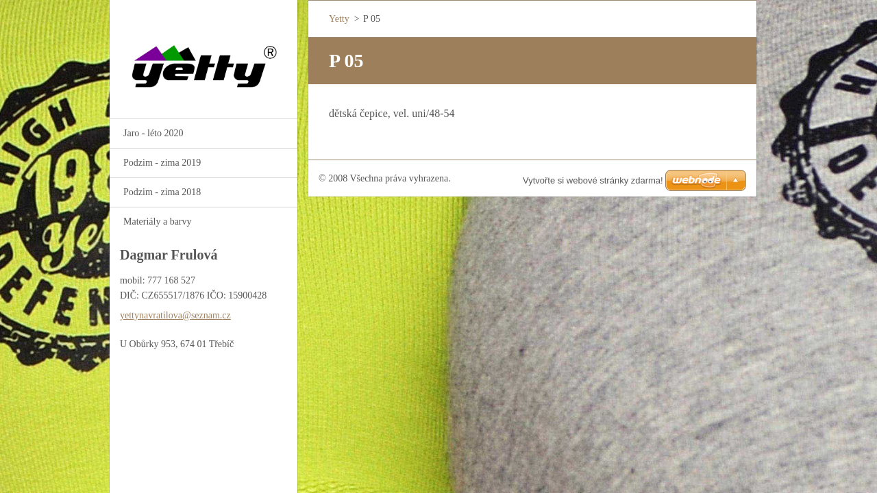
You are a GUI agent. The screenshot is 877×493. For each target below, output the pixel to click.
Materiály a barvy (157, 221)
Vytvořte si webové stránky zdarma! (593, 180)
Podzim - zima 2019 (162, 162)
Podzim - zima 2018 (162, 192)
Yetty (339, 19)
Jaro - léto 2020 (153, 133)
